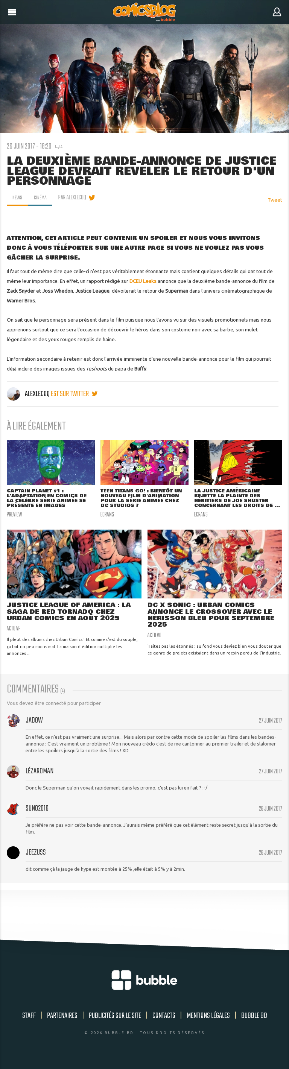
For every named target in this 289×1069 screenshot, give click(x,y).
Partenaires (62, 1023)
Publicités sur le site (115, 1023)
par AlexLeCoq (75, 198)
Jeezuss (36, 859)
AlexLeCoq (29, 394)
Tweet (275, 200)
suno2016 (37, 815)
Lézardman (39, 778)
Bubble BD (254, 1023)
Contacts (163, 1023)
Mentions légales (208, 1023)
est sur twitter (74, 394)
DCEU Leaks (143, 281)
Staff (29, 1023)
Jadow (34, 727)
